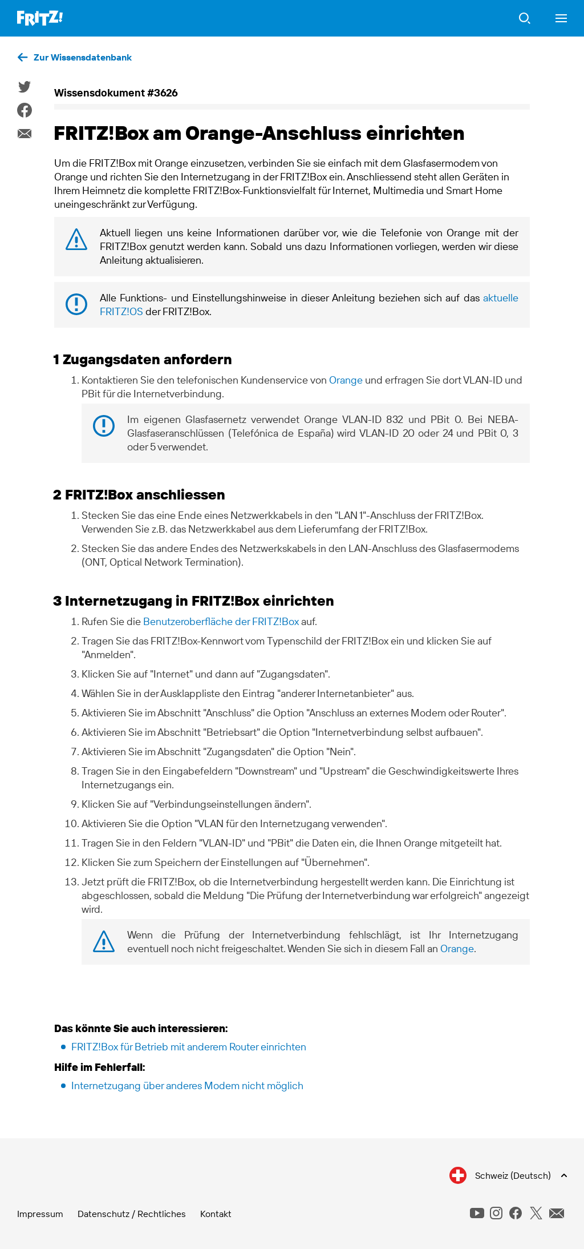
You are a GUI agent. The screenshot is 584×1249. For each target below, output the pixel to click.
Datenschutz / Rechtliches (132, 1213)
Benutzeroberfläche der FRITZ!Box (221, 621)
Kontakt (216, 1213)
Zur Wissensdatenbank (83, 57)
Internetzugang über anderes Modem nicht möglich (187, 1085)
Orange (346, 379)
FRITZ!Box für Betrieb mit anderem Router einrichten (188, 1046)
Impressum (40, 1213)
